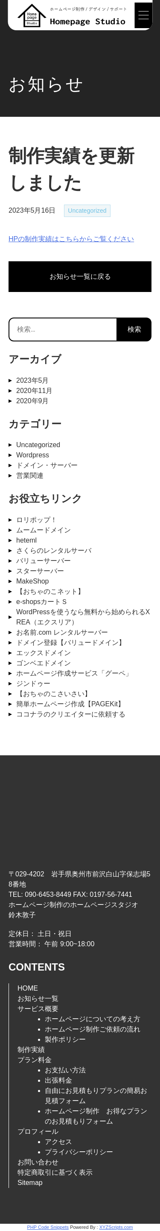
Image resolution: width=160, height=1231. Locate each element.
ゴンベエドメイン (43, 663)
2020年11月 (34, 390)
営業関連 (30, 475)
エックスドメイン (43, 652)
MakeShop (32, 581)
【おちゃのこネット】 (50, 591)
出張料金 (58, 1080)
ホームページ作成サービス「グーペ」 (74, 673)
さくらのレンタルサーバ (53, 550)
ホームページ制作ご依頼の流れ (92, 1029)
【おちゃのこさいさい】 (53, 693)
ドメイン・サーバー (47, 465)
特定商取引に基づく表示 (55, 1172)
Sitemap (30, 1182)
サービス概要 (37, 1008)
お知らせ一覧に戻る (80, 276)
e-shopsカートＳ (42, 601)
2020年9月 (32, 401)
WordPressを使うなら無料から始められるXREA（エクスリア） (83, 617)
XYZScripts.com (116, 1227)
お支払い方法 (65, 1070)
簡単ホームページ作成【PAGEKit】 (70, 704)
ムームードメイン (43, 530)
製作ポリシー (65, 1039)
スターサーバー (40, 571)
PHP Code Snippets (48, 1227)
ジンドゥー (33, 683)
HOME (27, 988)
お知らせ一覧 (37, 998)
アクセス (58, 1141)
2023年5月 (32, 380)
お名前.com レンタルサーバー (62, 632)
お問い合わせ (37, 1162)
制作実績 (31, 1049)
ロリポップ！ (36, 519)
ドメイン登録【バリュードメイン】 (70, 642)
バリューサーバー (43, 560)
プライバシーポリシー (79, 1152)
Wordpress (32, 455)
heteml (26, 540)
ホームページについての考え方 (92, 1019)
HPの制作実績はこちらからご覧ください (71, 239)
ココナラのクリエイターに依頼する (70, 714)
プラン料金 (34, 1059)
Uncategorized (87, 210)
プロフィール (37, 1131)
